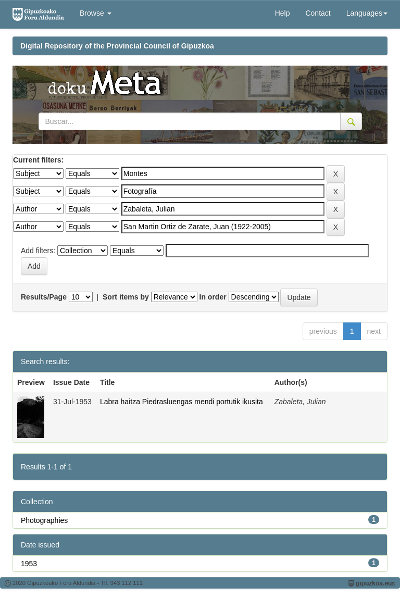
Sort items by (126, 297)
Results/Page (44, 297)
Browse (95, 13)
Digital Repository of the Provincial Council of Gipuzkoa (117, 46)
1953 (29, 563)
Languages (367, 13)
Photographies (44, 520)
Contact (317, 13)
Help (282, 13)
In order (213, 297)
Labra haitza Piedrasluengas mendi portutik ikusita (181, 401)
